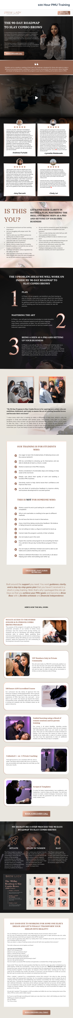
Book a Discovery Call (14, 53)
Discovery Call (64, 13)
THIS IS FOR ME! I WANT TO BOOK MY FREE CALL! (36, 571)
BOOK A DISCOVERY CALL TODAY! (36, 1012)
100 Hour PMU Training (54, 5)
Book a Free (64, 12)
